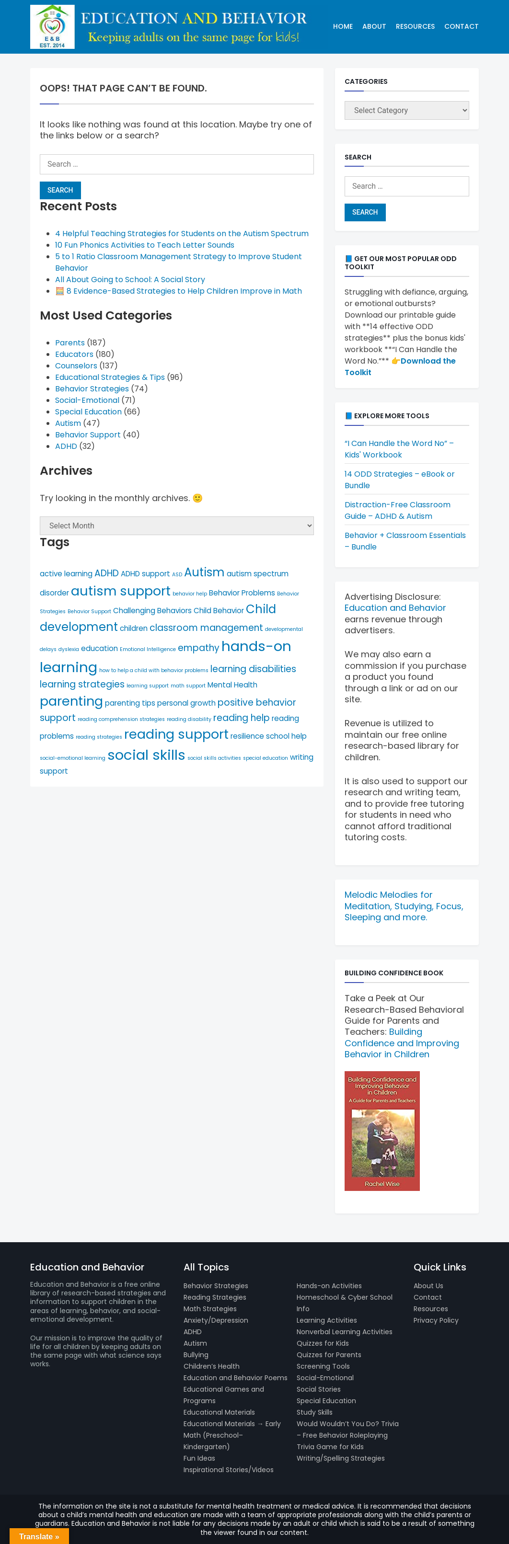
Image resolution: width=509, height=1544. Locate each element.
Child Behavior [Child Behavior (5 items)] (219, 611)
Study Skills (315, 1412)
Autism (68, 423)
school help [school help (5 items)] (286, 736)
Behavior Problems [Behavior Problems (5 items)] (242, 593)
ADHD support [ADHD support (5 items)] (145, 574)
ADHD (66, 446)
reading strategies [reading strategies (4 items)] (99, 737)
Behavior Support (88, 434)
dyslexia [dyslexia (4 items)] (68, 649)
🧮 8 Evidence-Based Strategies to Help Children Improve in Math (178, 291)
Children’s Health (212, 1366)
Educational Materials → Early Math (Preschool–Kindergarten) (232, 1435)
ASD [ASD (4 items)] (177, 574)
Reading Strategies (215, 1297)
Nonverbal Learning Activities (345, 1332)
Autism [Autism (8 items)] (204, 572)
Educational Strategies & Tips (110, 377)
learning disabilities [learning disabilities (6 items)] (253, 669)
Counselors (76, 365)
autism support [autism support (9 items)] (121, 591)
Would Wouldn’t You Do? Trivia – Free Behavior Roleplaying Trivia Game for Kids (348, 1435)
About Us (428, 1286)
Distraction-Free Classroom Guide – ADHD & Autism (398, 510)
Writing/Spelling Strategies (341, 1458)
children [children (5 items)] (134, 628)
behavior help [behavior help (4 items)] (190, 593)
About (374, 26)
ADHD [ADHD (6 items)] (106, 573)
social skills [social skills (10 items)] (146, 755)
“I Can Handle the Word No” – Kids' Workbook (399, 449)
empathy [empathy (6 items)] (199, 647)
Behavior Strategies (92, 388)
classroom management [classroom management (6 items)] (206, 627)
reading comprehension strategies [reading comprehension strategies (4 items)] (121, 719)
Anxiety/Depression (216, 1320)
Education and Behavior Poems (236, 1378)
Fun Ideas (199, 1458)
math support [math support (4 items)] (188, 685)
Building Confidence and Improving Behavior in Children (402, 1043)
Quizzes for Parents (329, 1355)
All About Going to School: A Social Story (130, 279)
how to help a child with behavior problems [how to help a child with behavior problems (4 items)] (153, 670)
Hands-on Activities (329, 1286)
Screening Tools (323, 1366)
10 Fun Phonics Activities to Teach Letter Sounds (144, 245)
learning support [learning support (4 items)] (148, 685)
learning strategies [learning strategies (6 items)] (82, 684)
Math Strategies (210, 1309)
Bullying (196, 1355)
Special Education (88, 411)
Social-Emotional (87, 400)
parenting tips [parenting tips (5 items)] (130, 703)
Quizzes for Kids (323, 1343)
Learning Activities (327, 1320)
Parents (70, 342)
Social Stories (319, 1389)
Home (343, 26)
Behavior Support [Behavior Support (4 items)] (89, 611)
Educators (74, 354)
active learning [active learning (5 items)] (66, 574)
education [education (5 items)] (99, 648)
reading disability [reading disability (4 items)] (189, 719)
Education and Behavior (395, 608)
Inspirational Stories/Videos (229, 1470)
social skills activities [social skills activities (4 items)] (214, 758)
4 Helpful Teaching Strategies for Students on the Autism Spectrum (182, 233)
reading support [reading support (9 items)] (176, 734)
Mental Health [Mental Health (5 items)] (232, 685)
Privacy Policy (436, 1320)
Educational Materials (219, 1412)
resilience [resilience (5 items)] (247, 736)
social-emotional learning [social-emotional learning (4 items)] (72, 758)
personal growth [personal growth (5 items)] (186, 703)
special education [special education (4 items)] (265, 758)
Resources (415, 26)
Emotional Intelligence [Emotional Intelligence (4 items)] (148, 649)
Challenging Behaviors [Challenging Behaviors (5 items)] (152, 611)
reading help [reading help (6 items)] (241, 717)
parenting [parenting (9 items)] (71, 701)
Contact (461, 26)
